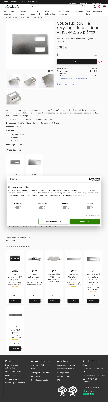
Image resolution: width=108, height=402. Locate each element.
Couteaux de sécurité (13, 371)
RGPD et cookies (63, 376)
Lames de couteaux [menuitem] (35, 12)
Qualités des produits (39, 380)
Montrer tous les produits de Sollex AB (72, 79)
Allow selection (53, 222)
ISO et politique (63, 372)
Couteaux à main (12, 379)
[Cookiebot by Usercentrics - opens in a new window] (90, 179)
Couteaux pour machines (15, 383)
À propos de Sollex (38, 365)
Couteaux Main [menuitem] (23, 12)
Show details (91, 215)
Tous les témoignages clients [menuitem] (94, 12)
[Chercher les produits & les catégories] (54, 6)
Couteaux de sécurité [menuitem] (9, 12)
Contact (86, 365)
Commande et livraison (66, 365)
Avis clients (35, 376)
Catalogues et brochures (41, 372)
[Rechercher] (83, 6)
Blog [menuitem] (93, 3)
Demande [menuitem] (79, 11)
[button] (99, 6)
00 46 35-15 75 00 (90, 379)
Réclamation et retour (65, 369)
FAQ (58, 380)
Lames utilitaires (11, 375)
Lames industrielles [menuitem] (50, 12)
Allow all (84, 222)
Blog (33, 369)
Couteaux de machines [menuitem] (64, 12)
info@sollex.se (32, 2)
